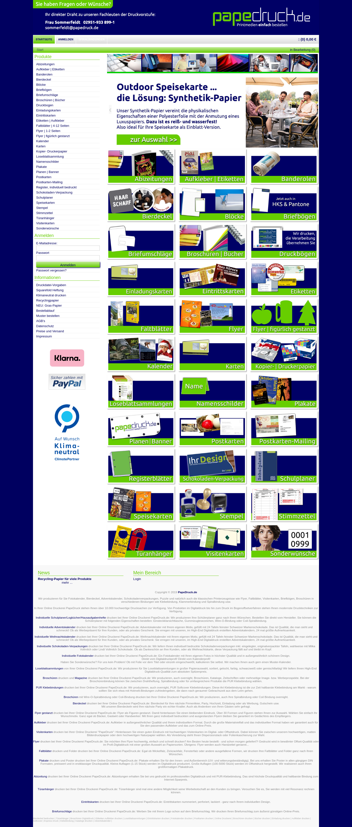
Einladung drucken (281, 818)
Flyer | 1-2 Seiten (48, 131)
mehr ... (67, 582)
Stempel (42, 208)
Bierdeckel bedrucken (43, 818)
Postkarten (43, 177)
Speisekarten (45, 202)
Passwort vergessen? (51, 270)
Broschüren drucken (243, 818)
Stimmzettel (44, 213)
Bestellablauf (45, 310)
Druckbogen (44, 105)
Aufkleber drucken (301, 818)
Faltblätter (45, 750)
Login (137, 579)
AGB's (40, 321)
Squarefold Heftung (50, 290)
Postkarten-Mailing (49, 182)
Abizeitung (40, 776)
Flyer (36, 741)
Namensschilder (47, 161)
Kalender (42, 141)
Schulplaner (44, 197)
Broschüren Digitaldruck (82, 818)
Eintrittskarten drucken (158, 818)
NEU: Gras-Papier (49, 305)
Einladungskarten (48, 110)
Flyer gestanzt (44, 712)
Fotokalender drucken (181, 818)
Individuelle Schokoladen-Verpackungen (62, 646)
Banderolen (44, 74)
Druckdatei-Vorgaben (51, 285)
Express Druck (51, 821)
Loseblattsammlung (50, 156)
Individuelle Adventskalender (57, 627)
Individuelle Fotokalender (78, 655)
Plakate (41, 167)
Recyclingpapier (47, 300)
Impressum (44, 336)
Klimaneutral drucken (51, 295)
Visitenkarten (45, 223)
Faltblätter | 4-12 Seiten (52, 126)
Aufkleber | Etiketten (50, 69)
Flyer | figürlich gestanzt (53, 136)
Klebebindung (67, 821)
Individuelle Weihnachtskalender (55, 636)
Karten (40, 146)
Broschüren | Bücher (50, 100)
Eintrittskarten (45, 115)
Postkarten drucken (203, 818)
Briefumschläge (47, 95)
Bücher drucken (262, 818)
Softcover (37, 821)
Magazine (81, 677)
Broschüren (50, 677)
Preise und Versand (50, 331)
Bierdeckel (43, 79)
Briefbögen (44, 90)
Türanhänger (45, 218)
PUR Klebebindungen (49, 687)
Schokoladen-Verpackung (54, 192)
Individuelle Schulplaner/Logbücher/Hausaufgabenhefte (71, 617)
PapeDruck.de (187, 592)
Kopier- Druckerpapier (51, 151)
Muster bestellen (47, 316)
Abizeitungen (45, 64)
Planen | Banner (47, 172)
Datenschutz (45, 326)
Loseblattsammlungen (49, 668)
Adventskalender (102, 821)
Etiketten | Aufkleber (50, 120)
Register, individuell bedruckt (56, 187)
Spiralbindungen (91, 39)
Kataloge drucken (84, 821)
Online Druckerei (223, 818)
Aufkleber (40, 722)
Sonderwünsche (47, 228)
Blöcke (41, 84)
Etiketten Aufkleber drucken (109, 818)
